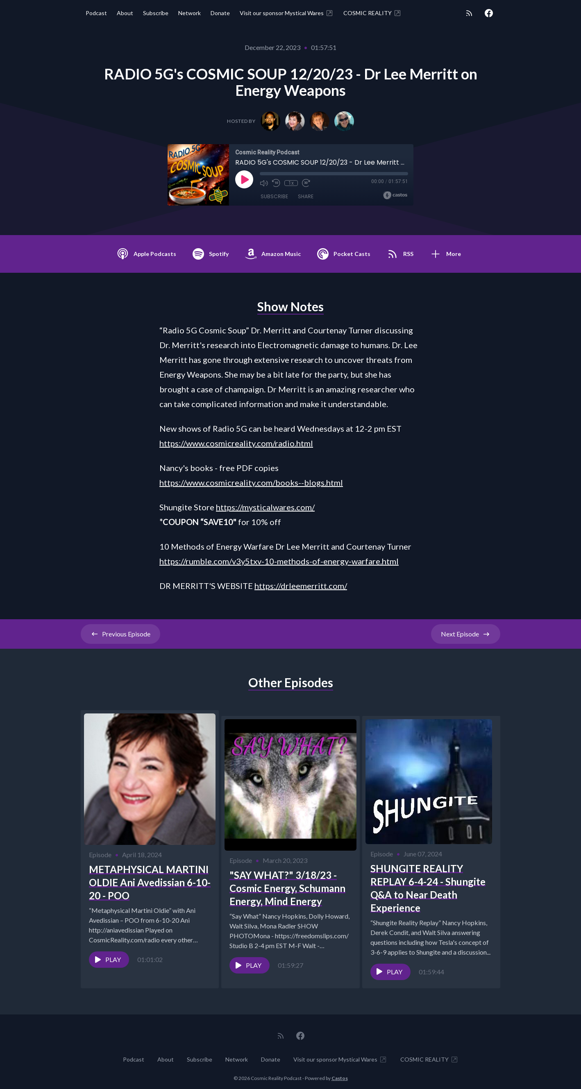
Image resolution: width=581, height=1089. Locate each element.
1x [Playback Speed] (291, 183)
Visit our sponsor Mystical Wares (287, 13)
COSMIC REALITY (372, 13)
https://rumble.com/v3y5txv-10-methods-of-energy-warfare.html (279, 561)
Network (189, 12)
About (125, 12)
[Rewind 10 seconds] (276, 183)
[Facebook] (489, 13)
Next (465, 634)
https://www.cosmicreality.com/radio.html (236, 443)
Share (305, 196)
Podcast (96, 12)
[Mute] (264, 183)
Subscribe (155, 12)
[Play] (244, 179)
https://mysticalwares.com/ (265, 507)
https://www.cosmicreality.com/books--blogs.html (251, 482)
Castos (339, 1072)
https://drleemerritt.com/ (300, 586)
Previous (120, 634)
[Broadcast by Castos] (395, 195)
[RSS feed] (469, 13)
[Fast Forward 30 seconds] (306, 183)
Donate (220, 12)
